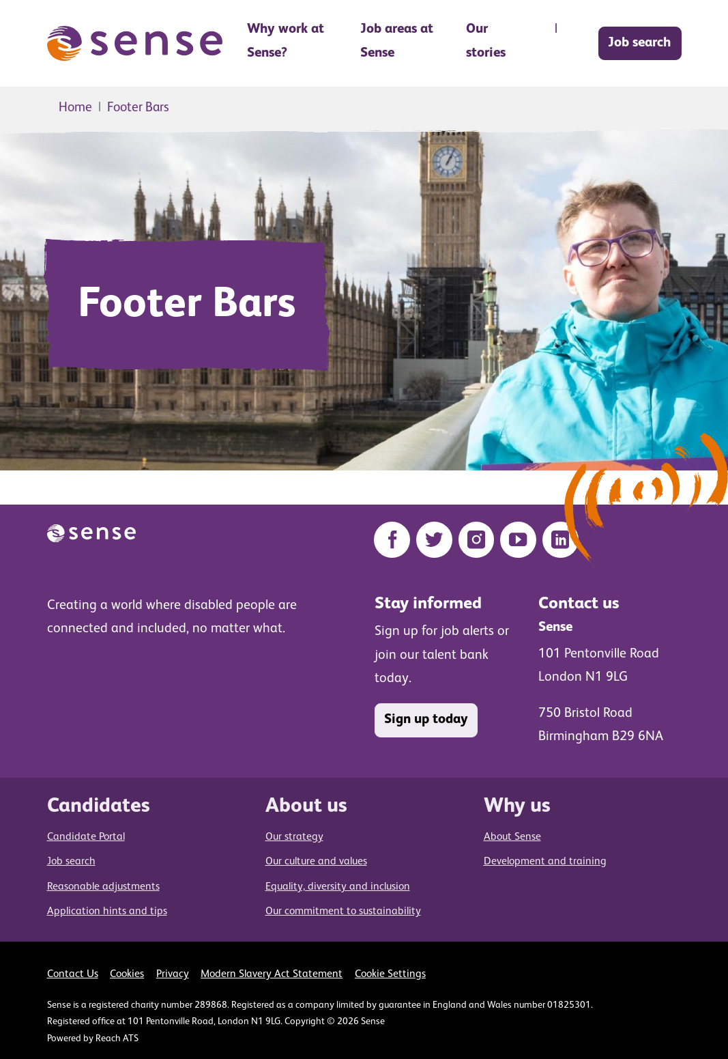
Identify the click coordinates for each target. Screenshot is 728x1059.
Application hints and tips (107, 911)
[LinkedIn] (560, 540)
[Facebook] (392, 540)
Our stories (486, 41)
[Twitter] (434, 540)
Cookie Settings (390, 974)
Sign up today (426, 719)
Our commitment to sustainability (343, 911)
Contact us (579, 603)
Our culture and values (316, 861)
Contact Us (72, 974)
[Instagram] (476, 540)
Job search (639, 43)
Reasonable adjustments (103, 886)
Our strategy (294, 837)
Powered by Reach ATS (93, 1038)
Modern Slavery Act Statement (272, 974)
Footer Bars (138, 107)
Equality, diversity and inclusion (337, 886)
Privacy (172, 974)
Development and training (545, 861)
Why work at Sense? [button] (285, 41)
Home (75, 107)
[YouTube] (518, 540)
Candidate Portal (86, 837)
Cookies (127, 974)
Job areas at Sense (396, 41)
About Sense (512, 837)
